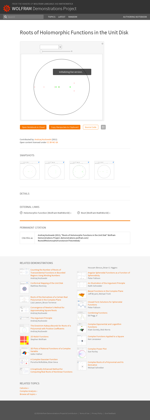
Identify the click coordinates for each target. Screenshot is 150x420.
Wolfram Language (44, 3)
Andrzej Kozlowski (43, 139)
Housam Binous (95, 267)
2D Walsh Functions (39, 336)
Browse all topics (27, 394)
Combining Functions (97, 312)
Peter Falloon (94, 278)
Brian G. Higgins (110, 267)
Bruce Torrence (49, 302)
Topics (51, 16)
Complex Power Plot (97, 348)
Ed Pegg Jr (92, 315)
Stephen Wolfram (38, 339)
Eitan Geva (53, 362)
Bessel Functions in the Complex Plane (105, 291)
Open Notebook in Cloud (33, 127)
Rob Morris (105, 329)
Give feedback (110, 413)
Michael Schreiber (96, 367)
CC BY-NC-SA (52, 142)
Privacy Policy (97, 413)
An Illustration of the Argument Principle (106, 283)
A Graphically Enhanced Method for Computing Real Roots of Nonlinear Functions (51, 370)
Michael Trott (105, 293)
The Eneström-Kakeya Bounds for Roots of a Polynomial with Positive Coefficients (51, 327)
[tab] (30, 170)
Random (72, 16)
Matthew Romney (39, 285)
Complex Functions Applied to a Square (106, 336)
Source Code (90, 127)
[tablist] (75, 170)
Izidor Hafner (36, 354)
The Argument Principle (41, 318)
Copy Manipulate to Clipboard (65, 127)
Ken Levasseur (94, 339)
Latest (61, 16)
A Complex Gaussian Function (44, 359)
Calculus (24, 388)
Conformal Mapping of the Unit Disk (47, 283)
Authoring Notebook (135, 16)
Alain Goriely (94, 329)
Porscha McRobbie (39, 362)
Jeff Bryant (93, 293)
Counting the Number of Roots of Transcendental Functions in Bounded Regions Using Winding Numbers (48, 272)
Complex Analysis (28, 391)
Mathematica (66, 3)
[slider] (55, 51)
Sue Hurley (93, 351)
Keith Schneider (95, 285)
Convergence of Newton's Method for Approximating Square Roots (47, 309)
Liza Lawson (36, 302)
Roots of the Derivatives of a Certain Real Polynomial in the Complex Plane (49, 298)
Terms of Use (84, 413)
